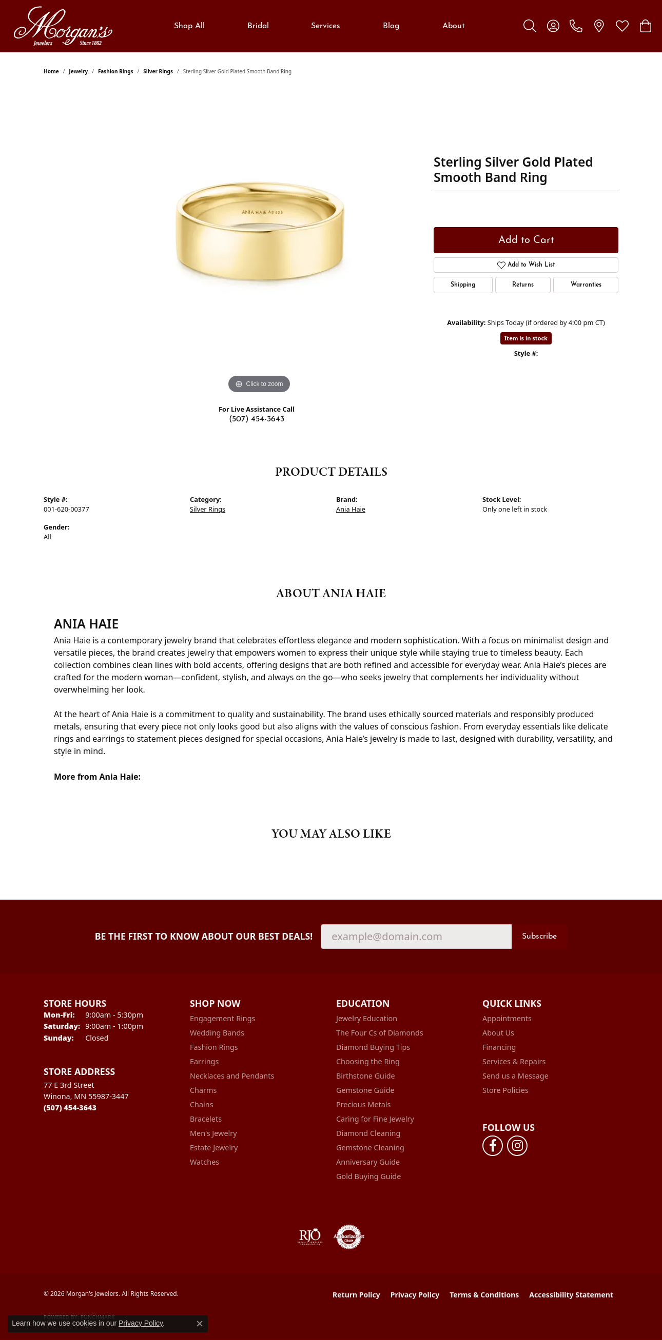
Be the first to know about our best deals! (204, 936)
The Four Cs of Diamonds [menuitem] (379, 1033)
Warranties (586, 285)
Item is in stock (526, 338)
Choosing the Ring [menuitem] (368, 1061)
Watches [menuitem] (204, 1162)
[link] (576, 26)
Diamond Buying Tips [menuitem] (373, 1047)
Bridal (258, 26)
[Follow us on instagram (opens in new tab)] (517, 1145)
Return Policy (356, 1295)
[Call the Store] (70, 1107)
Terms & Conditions (484, 1295)
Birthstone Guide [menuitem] (365, 1076)
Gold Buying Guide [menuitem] (368, 1176)
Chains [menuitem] (201, 1104)
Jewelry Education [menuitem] (366, 1018)
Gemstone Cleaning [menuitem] (370, 1147)
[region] (259, 242)
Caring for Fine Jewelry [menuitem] (375, 1119)
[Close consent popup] (200, 1324)
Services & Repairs (514, 1061)
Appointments (507, 1018)
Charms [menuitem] (203, 1090)
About (453, 26)
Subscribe (539, 936)
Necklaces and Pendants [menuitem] (232, 1076)
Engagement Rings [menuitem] (223, 1018)
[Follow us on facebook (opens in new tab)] (492, 1145)
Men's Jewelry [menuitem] (213, 1133)
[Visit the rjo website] (310, 1237)
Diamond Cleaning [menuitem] (368, 1133)
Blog (391, 26)
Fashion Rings (115, 71)
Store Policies (505, 1090)
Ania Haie (350, 509)
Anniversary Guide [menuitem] (368, 1162)
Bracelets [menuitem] (206, 1119)
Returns (523, 285)
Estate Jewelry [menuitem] (214, 1147)
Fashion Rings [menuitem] (214, 1047)
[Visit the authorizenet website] (349, 1237)
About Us (498, 1033)
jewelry (78, 71)
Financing (499, 1047)
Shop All (189, 26)
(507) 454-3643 (256, 419)
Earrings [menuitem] (204, 1061)
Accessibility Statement (571, 1295)
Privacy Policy (415, 1295)
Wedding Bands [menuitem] (217, 1033)
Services (325, 26)
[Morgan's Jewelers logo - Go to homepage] (63, 26)
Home (51, 71)
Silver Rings (158, 71)
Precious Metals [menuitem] (363, 1104)
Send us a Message (515, 1076)
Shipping (463, 285)
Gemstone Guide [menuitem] (365, 1090)
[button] (529, 26)
